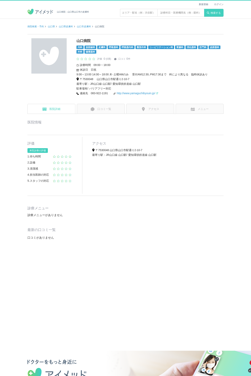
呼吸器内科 (127, 47)
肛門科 (202, 47)
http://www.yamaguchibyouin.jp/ (137, 93)
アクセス (150, 109)
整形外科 (141, 47)
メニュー (200, 109)
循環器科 (90, 51)
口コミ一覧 (101, 109)
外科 (80, 51)
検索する (214, 12)
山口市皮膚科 (84, 26)
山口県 (51, 26)
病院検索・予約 (35, 26)
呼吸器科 (113, 47)
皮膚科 (101, 47)
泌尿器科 (214, 47)
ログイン (219, 4)
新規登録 (203, 4)
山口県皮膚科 (66, 26)
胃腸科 (179, 47)
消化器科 (191, 47)
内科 (80, 47)
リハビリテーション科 (161, 47)
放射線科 (90, 47)
